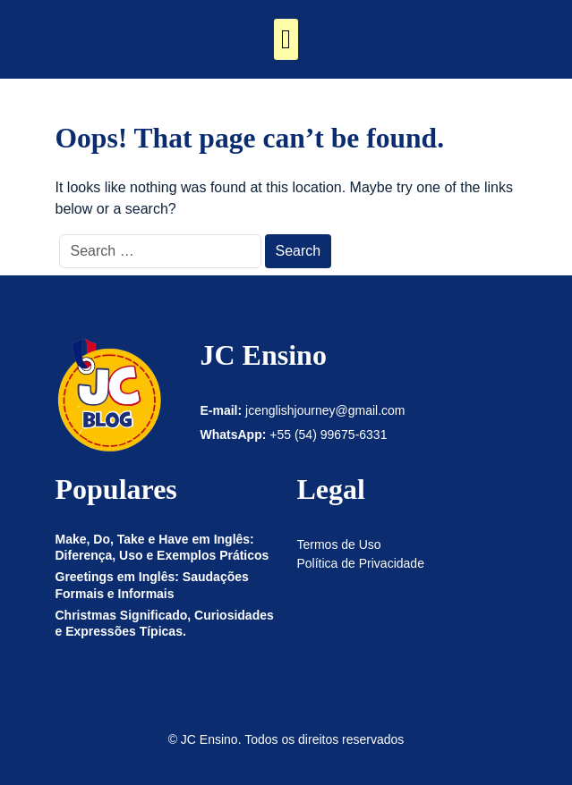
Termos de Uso (339, 544)
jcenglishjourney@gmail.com (325, 410)
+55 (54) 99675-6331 (328, 434)
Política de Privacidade (360, 563)
